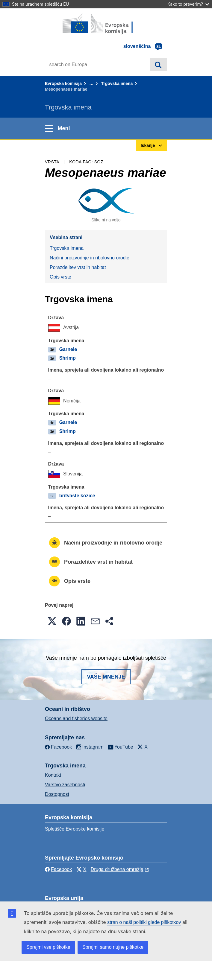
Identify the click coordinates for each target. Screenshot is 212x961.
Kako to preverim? (188, 4)
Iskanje (158, 64)
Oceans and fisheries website (76, 718)
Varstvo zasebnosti (65, 784)
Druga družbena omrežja (117, 869)
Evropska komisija (63, 83)
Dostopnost (57, 794)
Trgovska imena (117, 83)
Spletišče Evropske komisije (74, 828)
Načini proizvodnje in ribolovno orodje (89, 257)
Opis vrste (60, 276)
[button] (52, 621)
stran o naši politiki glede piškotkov (144, 922)
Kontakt (53, 775)
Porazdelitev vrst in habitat (78, 267)
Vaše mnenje (106, 677)
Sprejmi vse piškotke (48, 947)
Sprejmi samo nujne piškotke (113, 947)
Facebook (58, 869)
